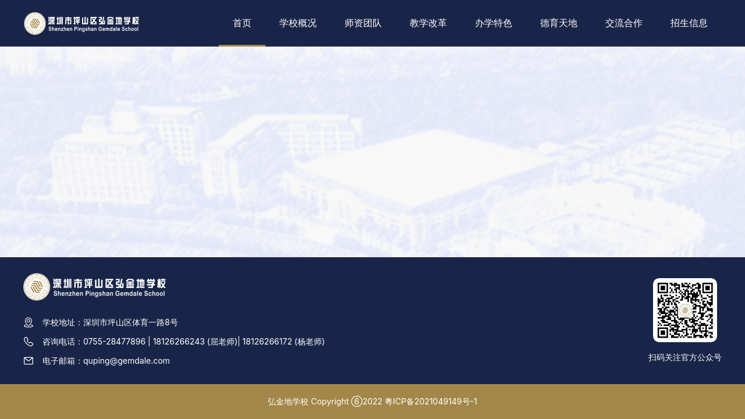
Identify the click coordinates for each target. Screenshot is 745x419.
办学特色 (493, 23)
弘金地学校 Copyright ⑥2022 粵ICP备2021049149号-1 (372, 401)
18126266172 (267, 341)
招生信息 (689, 23)
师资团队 (363, 23)
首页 (242, 23)
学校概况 (298, 23)
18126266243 (179, 341)
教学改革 (428, 23)
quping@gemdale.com (126, 360)
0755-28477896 (114, 341)
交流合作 (624, 23)
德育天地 (558, 23)
